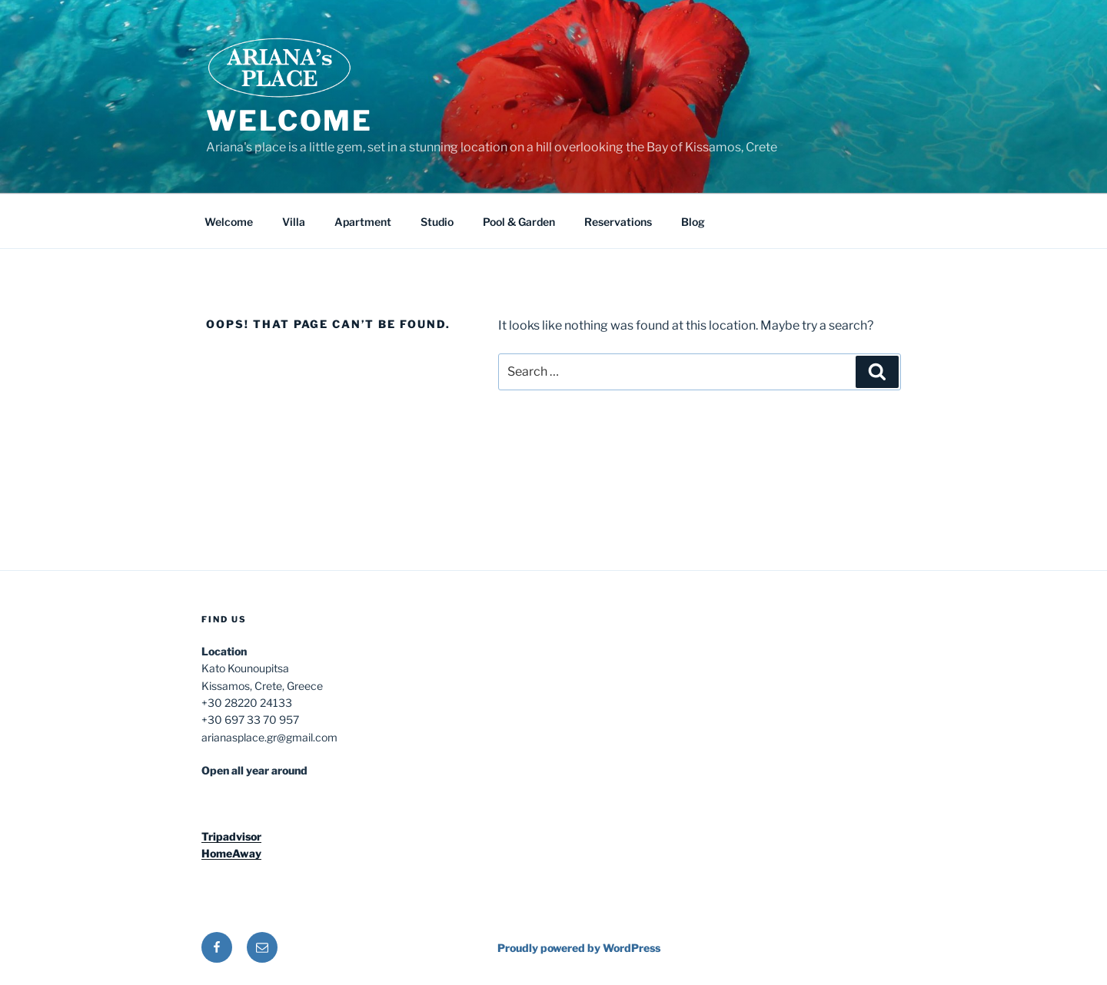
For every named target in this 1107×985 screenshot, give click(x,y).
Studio (437, 221)
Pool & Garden (519, 221)
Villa (293, 221)
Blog (693, 221)
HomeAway (231, 853)
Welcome (289, 121)
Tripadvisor (231, 836)
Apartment (362, 221)
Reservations (618, 221)
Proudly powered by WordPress (578, 947)
